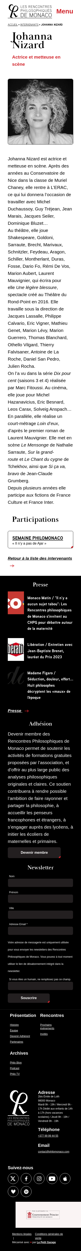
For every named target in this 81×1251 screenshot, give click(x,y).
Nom (11, 876)
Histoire (14, 1024)
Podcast (14, 1068)
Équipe (14, 1030)
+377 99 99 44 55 (48, 1135)
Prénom (13, 892)
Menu (64, 11)
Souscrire (29, 998)
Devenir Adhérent (20, 1036)
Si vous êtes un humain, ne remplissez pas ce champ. (40, 979)
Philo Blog (16, 1062)
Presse (15, 710)
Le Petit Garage (46, 1242)
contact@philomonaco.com (53, 1151)
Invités (44, 1034)
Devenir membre (34, 852)
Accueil (13, 24)
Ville (11, 908)
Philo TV (15, 1073)
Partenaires (16, 1041)
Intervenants (29, 24)
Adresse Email (18, 924)
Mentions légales (22, 1234)
